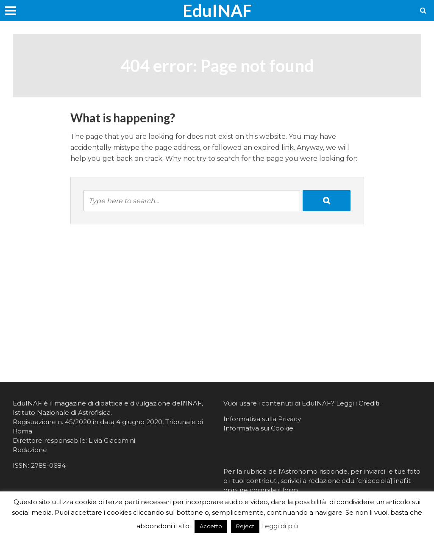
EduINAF (217, 10)
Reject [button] (245, 526)
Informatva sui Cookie (258, 428)
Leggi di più (279, 526)
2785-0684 (48, 465)
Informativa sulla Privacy (262, 419)
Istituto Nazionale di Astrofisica (62, 412)
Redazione (30, 450)
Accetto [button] (211, 526)
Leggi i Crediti (357, 403)
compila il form (274, 490)
